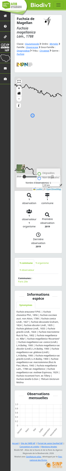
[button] (19, 81)
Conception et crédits (29, 446)
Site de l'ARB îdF (28, 443)
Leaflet (37, 189)
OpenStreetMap (53, 189)
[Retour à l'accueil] (5, 16)
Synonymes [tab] (25, 305)
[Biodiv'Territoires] (5, 58)
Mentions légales (49, 446)
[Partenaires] (5, 37)
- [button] (19, 99)
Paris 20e (23, 281)
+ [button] (19, 88)
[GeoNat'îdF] (5, 47)
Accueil (15, 443)
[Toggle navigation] (58, 4)
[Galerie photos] (5, 79)
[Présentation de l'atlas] (5, 26)
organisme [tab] (42, 263)
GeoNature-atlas (33, 456)
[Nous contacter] (5, 68)
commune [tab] (26, 263)
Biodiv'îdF (41, 5)
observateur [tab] (27, 270)
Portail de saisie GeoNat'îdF (50, 443)
